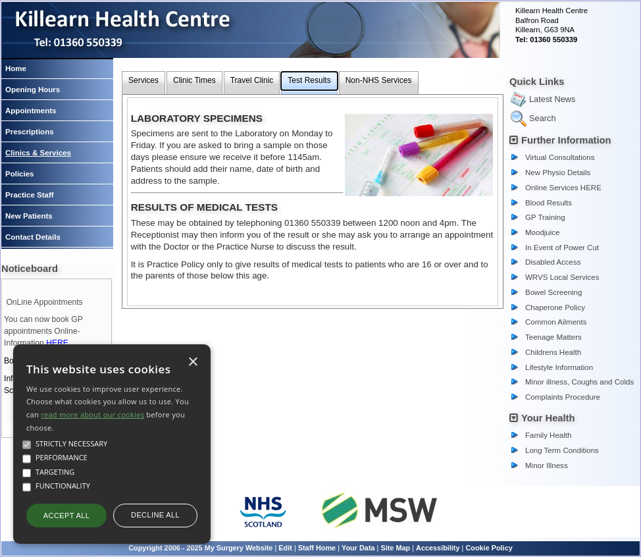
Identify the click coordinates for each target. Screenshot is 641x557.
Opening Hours (32, 89)
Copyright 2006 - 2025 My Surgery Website (200, 548)
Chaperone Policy (555, 307)
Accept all (66, 515)
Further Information (566, 140)
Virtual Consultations (559, 157)
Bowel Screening (553, 292)
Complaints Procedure (562, 397)
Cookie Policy (488, 548)
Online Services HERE (563, 188)
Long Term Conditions (562, 450)
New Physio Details (557, 172)
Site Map (395, 548)
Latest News (552, 99)
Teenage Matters (553, 337)
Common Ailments (555, 322)
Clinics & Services (38, 153)
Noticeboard (29, 268)
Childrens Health (553, 352)
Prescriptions (29, 132)
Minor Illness (546, 465)
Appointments (30, 111)
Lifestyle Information (559, 367)
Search (542, 118)
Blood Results (548, 203)
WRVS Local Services (562, 277)
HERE (57, 343)
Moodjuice (542, 232)
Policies (19, 174)
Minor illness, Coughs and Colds (579, 382)
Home (15, 68)
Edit (285, 548)
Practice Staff (29, 195)
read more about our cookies (92, 414)
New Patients (29, 216)
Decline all (155, 515)
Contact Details (33, 237)
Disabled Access (553, 262)
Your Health (548, 418)
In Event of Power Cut (562, 248)
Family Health (548, 435)
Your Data (358, 548)
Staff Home (317, 548)
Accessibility (438, 548)
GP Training (545, 217)
